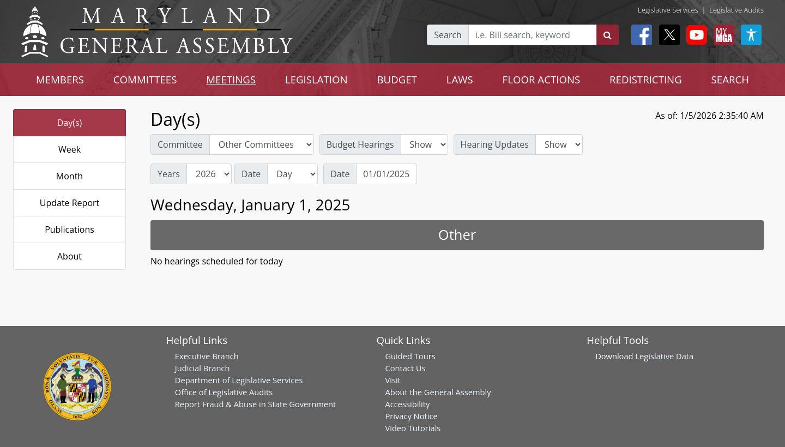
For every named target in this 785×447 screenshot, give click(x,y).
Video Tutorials (412, 427)
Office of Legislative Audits (224, 391)
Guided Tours (410, 356)
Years (169, 174)
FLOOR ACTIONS (542, 79)
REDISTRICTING (645, 79)
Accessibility (407, 403)
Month (69, 176)
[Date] (386, 174)
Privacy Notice (411, 415)
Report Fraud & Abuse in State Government (255, 403)
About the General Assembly (438, 391)
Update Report (70, 203)
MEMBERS (60, 79)
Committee (180, 144)
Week (69, 149)
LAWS (459, 79)
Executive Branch (207, 356)
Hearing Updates (495, 144)
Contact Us (405, 368)
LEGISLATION (316, 79)
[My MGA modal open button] (721, 35)
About (69, 256)
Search (448, 35)
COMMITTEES (145, 79)
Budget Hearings (360, 144)
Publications (69, 229)
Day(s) (69, 123)
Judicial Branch (202, 368)
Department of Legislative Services (239, 379)
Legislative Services (668, 10)
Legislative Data (664, 356)
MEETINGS (231, 79)
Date (251, 174)
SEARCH (730, 79)
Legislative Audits (736, 10)
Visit (392, 379)
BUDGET (397, 79)
